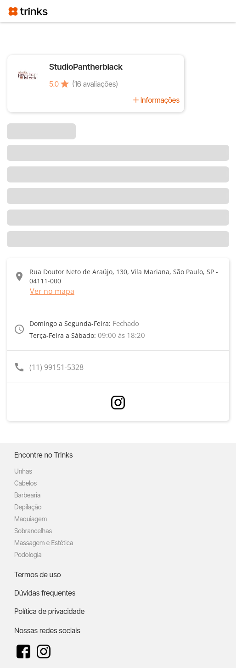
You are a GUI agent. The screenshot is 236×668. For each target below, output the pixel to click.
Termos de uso (37, 574)
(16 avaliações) (95, 83)
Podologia (28, 554)
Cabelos (25, 483)
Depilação (27, 507)
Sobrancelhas (33, 531)
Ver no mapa (52, 291)
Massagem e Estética (43, 543)
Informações (160, 100)
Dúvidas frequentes (44, 592)
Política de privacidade (49, 611)
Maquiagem (30, 519)
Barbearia (27, 495)
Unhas (23, 471)
